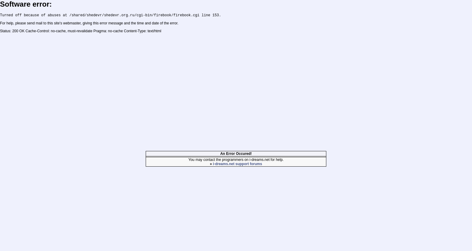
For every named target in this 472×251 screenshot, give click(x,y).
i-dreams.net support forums (237, 165)
